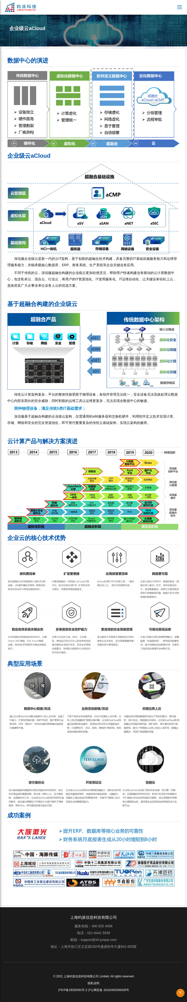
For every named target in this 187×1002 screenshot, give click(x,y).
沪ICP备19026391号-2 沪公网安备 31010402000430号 (93, 990)
